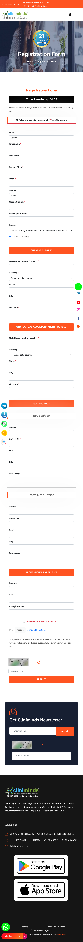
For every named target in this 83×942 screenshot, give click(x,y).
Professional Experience (41, 572)
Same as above (32, 326)
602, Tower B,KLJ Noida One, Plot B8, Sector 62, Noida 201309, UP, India (42, 834)
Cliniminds (61, 934)
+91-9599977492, (35, 840)
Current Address (41, 250)
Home (30, 61)
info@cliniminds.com (10, 4)
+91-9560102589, (30, 2)
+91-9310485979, (30, 6)
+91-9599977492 (43, 2)
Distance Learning (20, 236)
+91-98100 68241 (69, 840)
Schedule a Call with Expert (15, 936)
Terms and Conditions (36, 630)
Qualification (41, 403)
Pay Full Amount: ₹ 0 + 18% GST (42, 621)
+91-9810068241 (43, 6)
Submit (41, 679)
